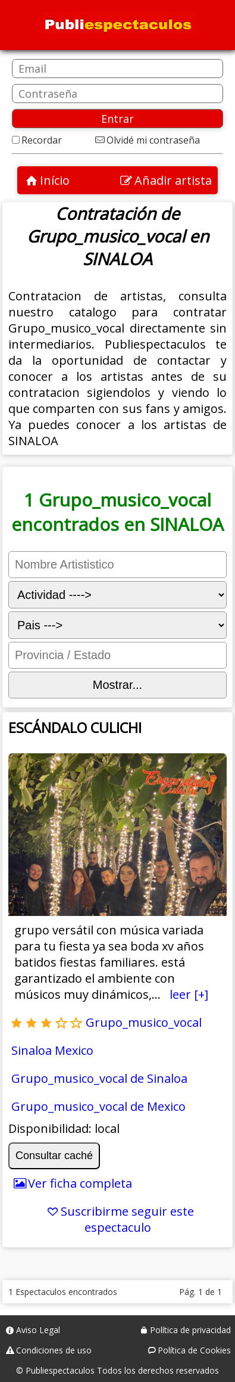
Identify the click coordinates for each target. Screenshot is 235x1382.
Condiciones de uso (54, 1350)
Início (55, 180)
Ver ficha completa (80, 1183)
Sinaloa (31, 1050)
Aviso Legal (38, 1330)
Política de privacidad (190, 1330)
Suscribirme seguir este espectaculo (127, 1219)
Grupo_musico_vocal (144, 1022)
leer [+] (189, 994)
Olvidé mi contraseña (153, 140)
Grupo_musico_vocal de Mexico (98, 1106)
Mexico (74, 1050)
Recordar (41, 140)
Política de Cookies (194, 1350)
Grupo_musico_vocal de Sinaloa (99, 1078)
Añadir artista (173, 180)
